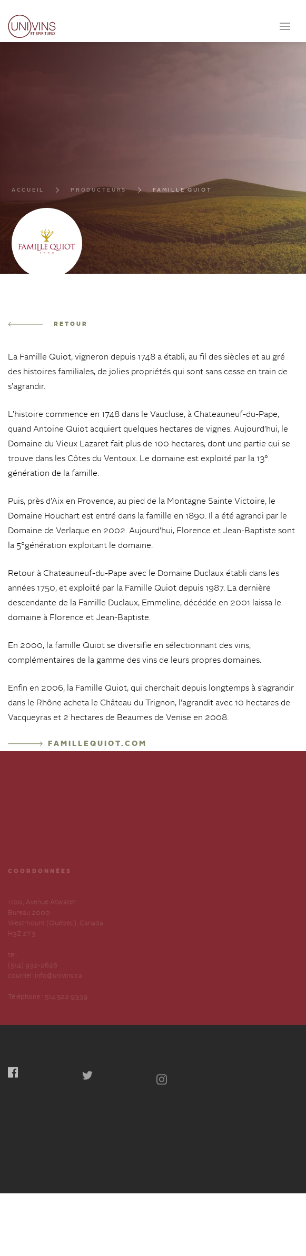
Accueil (28, 192)
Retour (48, 324)
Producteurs (98, 192)
